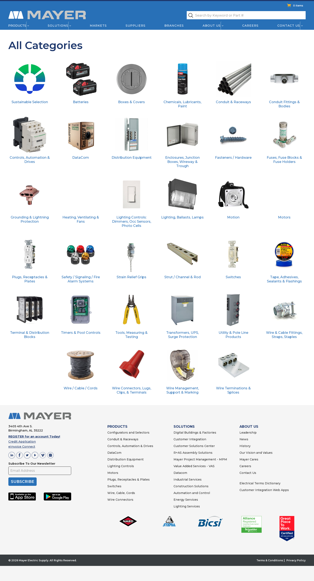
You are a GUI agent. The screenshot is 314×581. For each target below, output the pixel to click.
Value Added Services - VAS (194, 473)
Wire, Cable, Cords (121, 500)
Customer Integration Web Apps (264, 497)
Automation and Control (192, 500)
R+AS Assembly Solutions (193, 459)
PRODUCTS (117, 433)
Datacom (180, 479)
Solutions (58, 25)
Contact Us (289, 25)
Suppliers (135, 25)
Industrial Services (188, 486)
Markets (98, 25)
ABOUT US (248, 433)
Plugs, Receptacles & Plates (128, 486)
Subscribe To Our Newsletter (31, 470)
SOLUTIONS (184, 433)
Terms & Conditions (269, 567)
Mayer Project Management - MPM (200, 466)
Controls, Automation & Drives (130, 453)
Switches (114, 493)
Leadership (248, 439)
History (245, 453)
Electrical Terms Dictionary (260, 490)
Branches (174, 25)
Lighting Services (187, 513)
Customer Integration (190, 446)
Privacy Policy (296, 567)
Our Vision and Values (256, 459)
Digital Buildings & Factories (195, 439)
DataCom (114, 459)
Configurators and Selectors (128, 439)
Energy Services (186, 506)
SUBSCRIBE (22, 488)
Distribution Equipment (125, 466)
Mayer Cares (248, 466)
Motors (112, 479)
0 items (298, 5)
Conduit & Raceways (122, 446)
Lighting (113, 473)
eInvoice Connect (21, 453)
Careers (250, 25)
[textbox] (246, 15)
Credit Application (22, 448)
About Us (212, 25)
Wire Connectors (120, 506)
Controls (127, 473)
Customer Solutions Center (194, 453)
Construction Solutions (191, 493)
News (243, 446)
